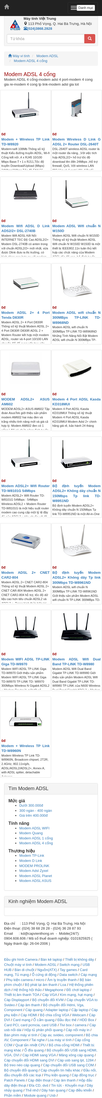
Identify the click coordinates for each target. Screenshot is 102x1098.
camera (80, 1025)
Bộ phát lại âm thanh (41, 985)
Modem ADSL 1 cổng (36, 838)
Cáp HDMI (29, 1015)
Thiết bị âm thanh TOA (21, 995)
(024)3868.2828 (38, 29)
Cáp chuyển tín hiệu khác (61, 1070)
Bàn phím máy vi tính (20, 1035)
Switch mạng (69, 965)
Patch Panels (14, 1080)
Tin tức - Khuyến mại (67, 1085)
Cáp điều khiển (80, 1090)
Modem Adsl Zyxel (33, 871)
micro (40, 980)
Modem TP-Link (31, 855)
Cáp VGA (49, 995)
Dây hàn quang (53, 1090)
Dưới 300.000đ (31, 805)
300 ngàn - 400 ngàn (35, 811)
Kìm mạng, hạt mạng (76, 995)
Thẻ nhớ (31, 1090)
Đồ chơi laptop (77, 990)
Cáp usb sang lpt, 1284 (75, 1060)
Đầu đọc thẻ (66, 1020)
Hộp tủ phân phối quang (43, 1030)
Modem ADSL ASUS (35, 881)
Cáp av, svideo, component (61, 1035)
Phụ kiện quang (56, 1075)
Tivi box (66, 1025)
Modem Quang (31, 833)
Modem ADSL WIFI (34, 828)
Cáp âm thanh (29, 1005)
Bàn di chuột (24, 970)
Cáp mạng (89, 975)
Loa (63, 985)
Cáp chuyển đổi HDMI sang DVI (29, 1060)
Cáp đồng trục (83, 1075)
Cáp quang (34, 1010)
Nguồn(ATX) (47, 970)
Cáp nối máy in (77, 1030)
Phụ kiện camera (19, 980)
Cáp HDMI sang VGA (39, 1055)
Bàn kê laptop (51, 959)
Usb (53, 1095)
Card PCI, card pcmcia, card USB (30, 1025)
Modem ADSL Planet (35, 876)
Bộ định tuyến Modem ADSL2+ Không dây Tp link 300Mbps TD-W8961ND (76, 578)
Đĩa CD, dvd (38, 1085)
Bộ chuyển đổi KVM (48, 1000)
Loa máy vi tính (60, 1040)
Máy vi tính (19, 56)
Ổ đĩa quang (34, 1050)
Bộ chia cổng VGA (55, 1015)
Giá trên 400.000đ (33, 815)
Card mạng (21, 1020)
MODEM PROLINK (34, 866)
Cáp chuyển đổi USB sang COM (68, 1065)
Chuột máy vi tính (18, 965)
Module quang (35, 1095)
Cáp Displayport (16, 1000)
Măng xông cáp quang (76, 1055)
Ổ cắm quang (43, 1020)
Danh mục (85, 8)
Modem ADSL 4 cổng (30, 61)
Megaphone (54, 990)
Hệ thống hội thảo (28, 990)
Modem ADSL (47, 56)
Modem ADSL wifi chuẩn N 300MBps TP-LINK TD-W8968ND (76, 318)
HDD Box (86, 1020)
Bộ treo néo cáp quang (22, 1065)
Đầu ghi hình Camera (21, 959)
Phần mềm (12, 1095)
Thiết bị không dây (79, 959)
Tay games (68, 970)
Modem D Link (30, 861)
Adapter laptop (57, 1010)
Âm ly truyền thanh (62, 980)
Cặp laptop (79, 1010)
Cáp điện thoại (39, 1080)
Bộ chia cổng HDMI (65, 1045)
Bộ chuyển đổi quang (21, 1070)
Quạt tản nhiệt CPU (30, 1045)
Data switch (68, 975)
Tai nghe (38, 1040)
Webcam (79, 1015)
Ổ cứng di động (44, 975)
